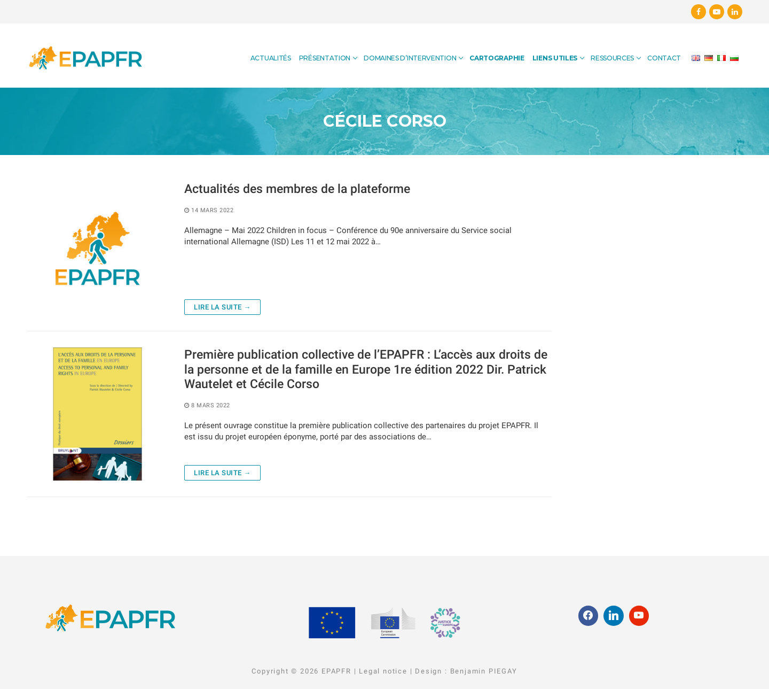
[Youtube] (716, 11)
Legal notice (383, 671)
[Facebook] (698, 11)
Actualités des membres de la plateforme (297, 189)
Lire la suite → (222, 307)
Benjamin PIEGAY (483, 671)
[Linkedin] (734, 11)
